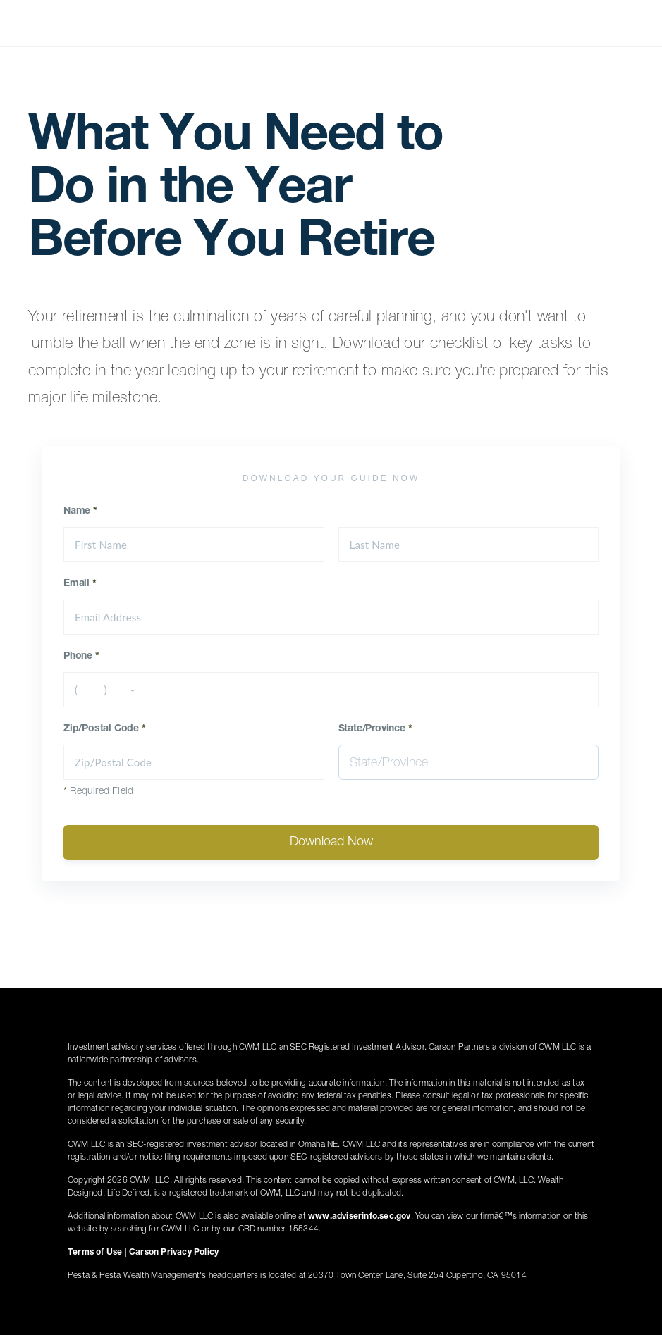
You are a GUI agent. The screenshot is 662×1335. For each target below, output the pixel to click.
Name (80, 511)
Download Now (331, 842)
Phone (81, 657)
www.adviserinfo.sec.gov (359, 1216)
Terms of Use (95, 1252)
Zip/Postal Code (104, 729)
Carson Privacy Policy (174, 1252)
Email (80, 584)
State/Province (375, 729)
